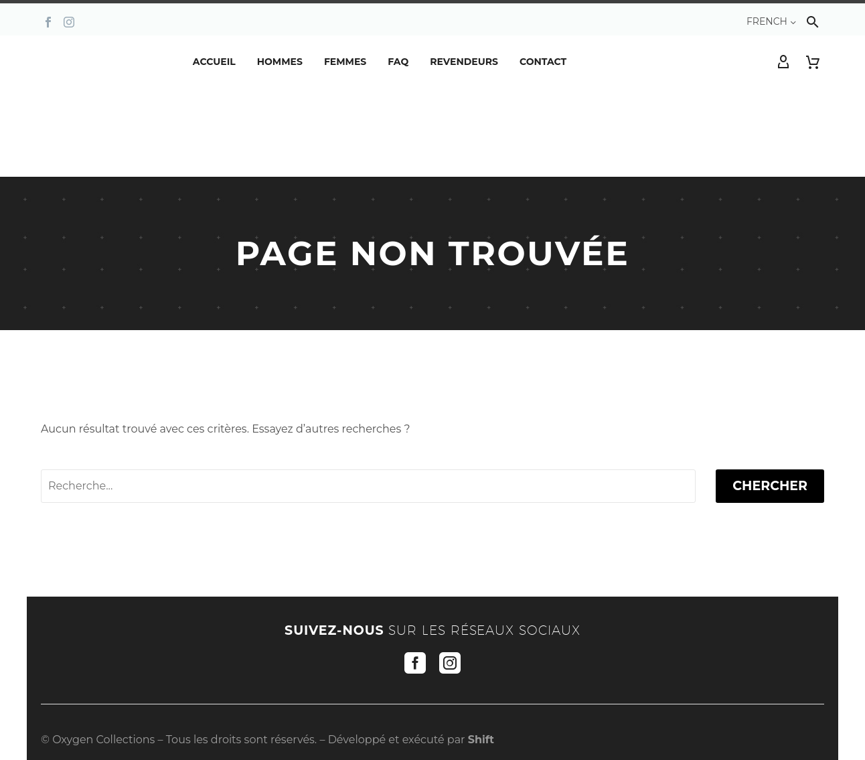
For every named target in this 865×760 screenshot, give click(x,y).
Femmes (345, 62)
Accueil (214, 62)
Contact (543, 62)
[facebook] (415, 663)
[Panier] (813, 62)
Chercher (769, 485)
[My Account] (783, 62)
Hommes (280, 62)
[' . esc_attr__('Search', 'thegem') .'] (368, 486)
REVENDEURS (464, 62)
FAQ (398, 62)
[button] (813, 21)
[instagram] (450, 663)
